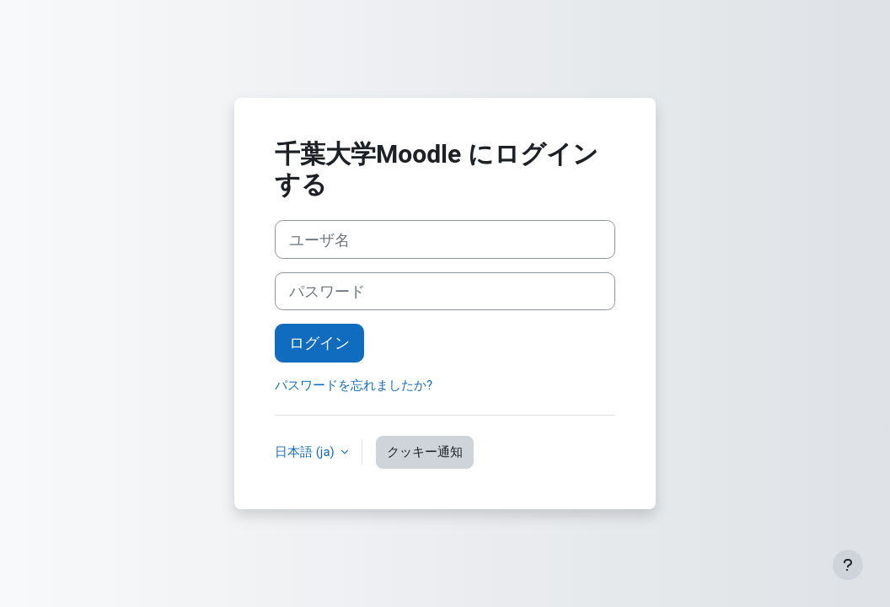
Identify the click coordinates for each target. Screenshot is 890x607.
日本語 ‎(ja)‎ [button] (306, 451)
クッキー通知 (425, 451)
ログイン (319, 343)
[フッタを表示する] (848, 565)
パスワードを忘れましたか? (353, 385)
